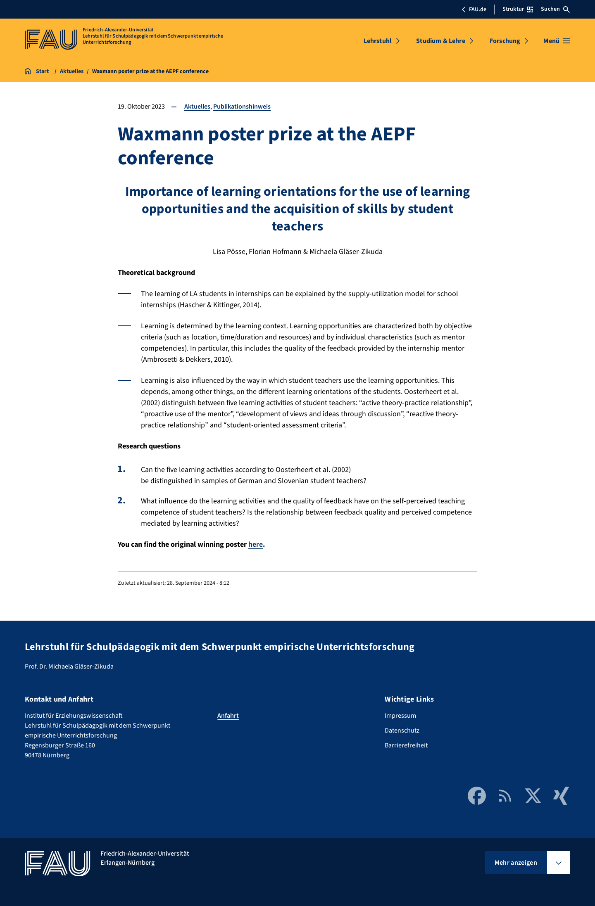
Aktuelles (197, 106)
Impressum (400, 715)
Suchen (555, 9)
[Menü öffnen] (556, 41)
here (255, 544)
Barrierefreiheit (406, 744)
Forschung (505, 40)
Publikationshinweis (242, 106)
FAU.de (474, 9)
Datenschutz (402, 730)
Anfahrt (228, 715)
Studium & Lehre (440, 40)
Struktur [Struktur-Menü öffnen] (517, 9)
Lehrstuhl (378, 40)
